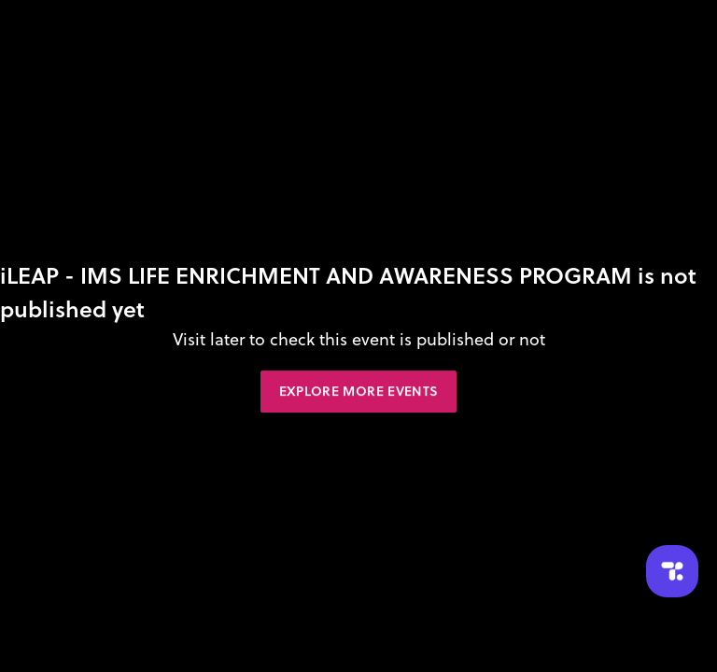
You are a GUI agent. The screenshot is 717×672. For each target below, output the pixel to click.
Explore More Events (359, 391)
